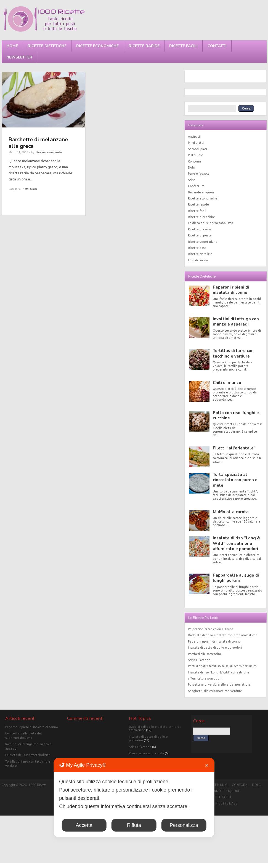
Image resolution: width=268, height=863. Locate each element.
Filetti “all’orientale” (234, 448)
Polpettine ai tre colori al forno (210, 629)
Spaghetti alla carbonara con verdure (215, 690)
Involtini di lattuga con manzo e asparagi (236, 321)
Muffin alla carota (231, 512)
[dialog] (134, 797)
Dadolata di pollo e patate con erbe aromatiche (223, 635)
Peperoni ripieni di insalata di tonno (231, 289)
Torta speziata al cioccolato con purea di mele (236, 480)
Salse (191, 180)
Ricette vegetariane (202, 241)
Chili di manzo (227, 382)
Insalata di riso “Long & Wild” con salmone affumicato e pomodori (236, 543)
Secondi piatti (198, 149)
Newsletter (19, 57)
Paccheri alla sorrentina (205, 654)
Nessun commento (49, 152)
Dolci (191, 167)
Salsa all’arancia (199, 660)
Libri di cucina (198, 260)
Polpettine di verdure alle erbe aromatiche (219, 684)
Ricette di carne (199, 229)
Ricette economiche (97, 46)
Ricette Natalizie (200, 253)
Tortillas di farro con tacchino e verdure (233, 353)
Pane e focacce (198, 173)
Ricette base (197, 247)
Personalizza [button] (184, 825)
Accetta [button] (84, 825)
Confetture (196, 186)
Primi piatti (196, 142)
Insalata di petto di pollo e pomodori (215, 647)
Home (12, 46)
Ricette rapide (144, 46)
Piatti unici (29, 189)
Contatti (217, 46)
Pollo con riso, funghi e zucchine (236, 415)
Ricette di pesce (200, 235)
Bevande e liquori (201, 192)
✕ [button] (207, 765)
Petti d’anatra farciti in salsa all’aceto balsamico (222, 666)
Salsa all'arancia (140, 747)
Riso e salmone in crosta (146, 753)
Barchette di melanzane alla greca (38, 143)
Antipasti (194, 136)
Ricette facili (183, 46)
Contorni (194, 161)
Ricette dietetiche (47, 46)
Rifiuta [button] (134, 825)
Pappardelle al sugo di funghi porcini (236, 577)
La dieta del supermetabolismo (210, 223)
